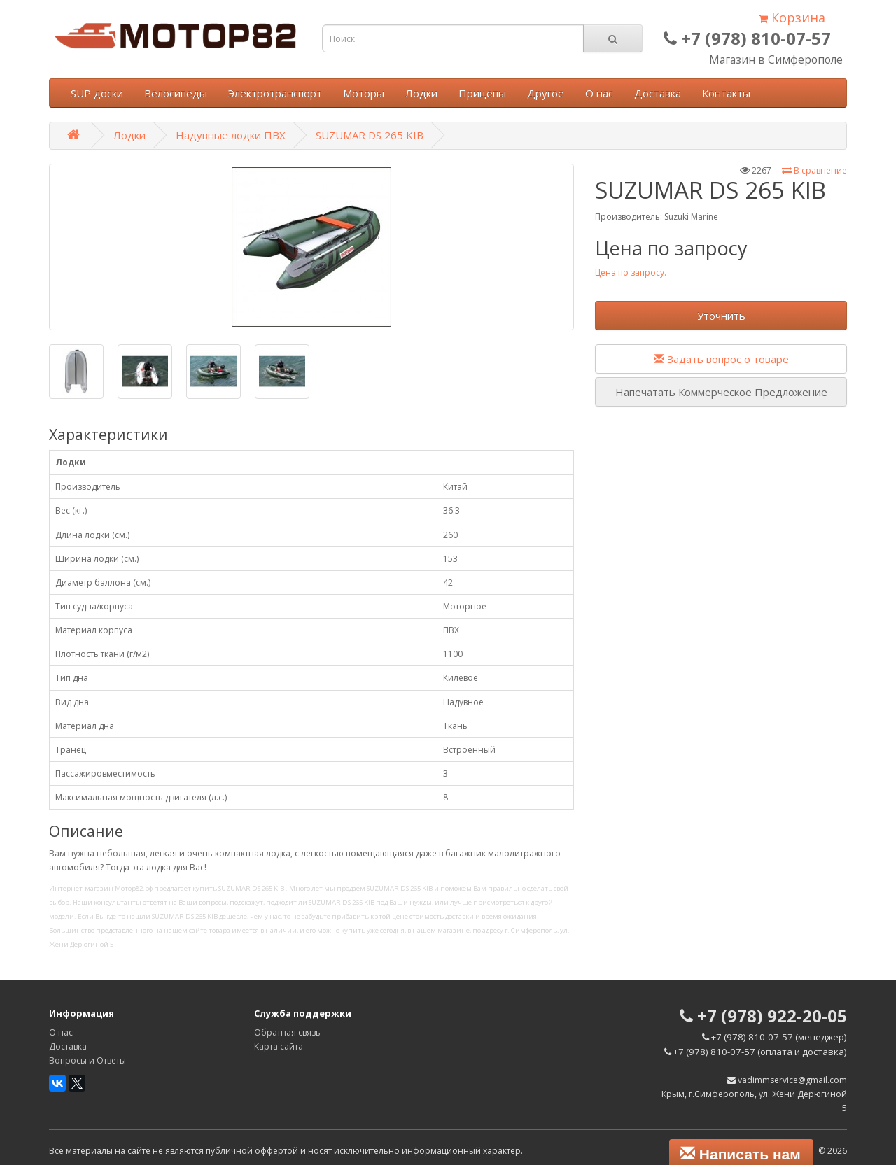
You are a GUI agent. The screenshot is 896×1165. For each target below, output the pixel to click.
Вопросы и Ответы (87, 1060)
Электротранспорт (275, 93)
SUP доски (97, 93)
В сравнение (814, 170)
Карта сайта (278, 1046)
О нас (599, 93)
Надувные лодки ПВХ (231, 135)
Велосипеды (175, 93)
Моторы (363, 93)
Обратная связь (287, 1032)
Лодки (421, 93)
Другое (545, 93)
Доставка (657, 93)
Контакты (726, 93)
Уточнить (721, 316)
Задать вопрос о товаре (721, 359)
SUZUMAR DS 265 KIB (370, 135)
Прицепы (482, 93)
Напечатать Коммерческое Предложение (721, 392)
